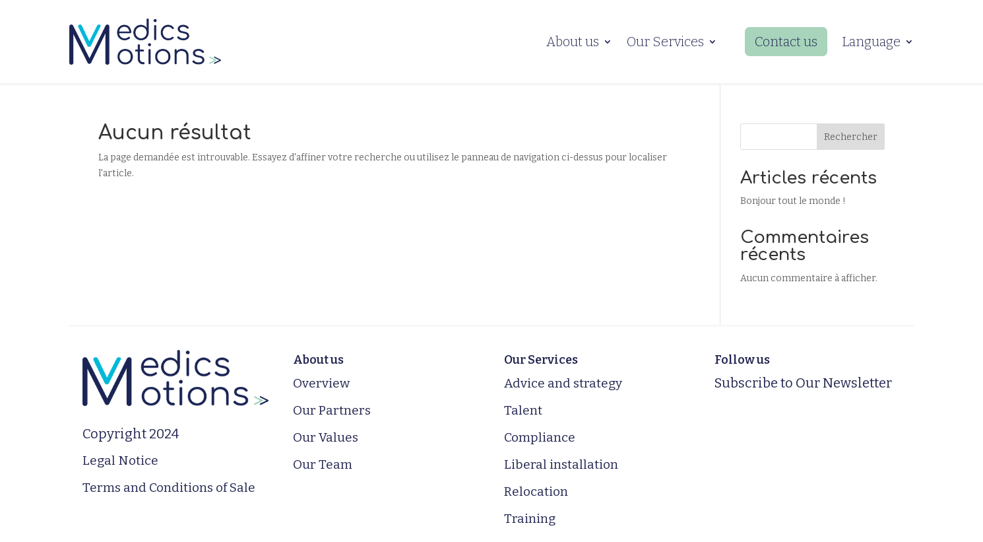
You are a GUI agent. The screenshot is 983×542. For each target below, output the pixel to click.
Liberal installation (561, 464)
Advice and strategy (563, 383)
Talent (523, 410)
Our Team (322, 464)
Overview (321, 383)
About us (572, 42)
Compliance (539, 437)
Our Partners (332, 410)
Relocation (536, 491)
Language (871, 42)
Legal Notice (120, 460)
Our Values (325, 437)
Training (529, 518)
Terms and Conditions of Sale (168, 487)
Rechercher (850, 137)
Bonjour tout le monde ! (793, 201)
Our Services (665, 42)
